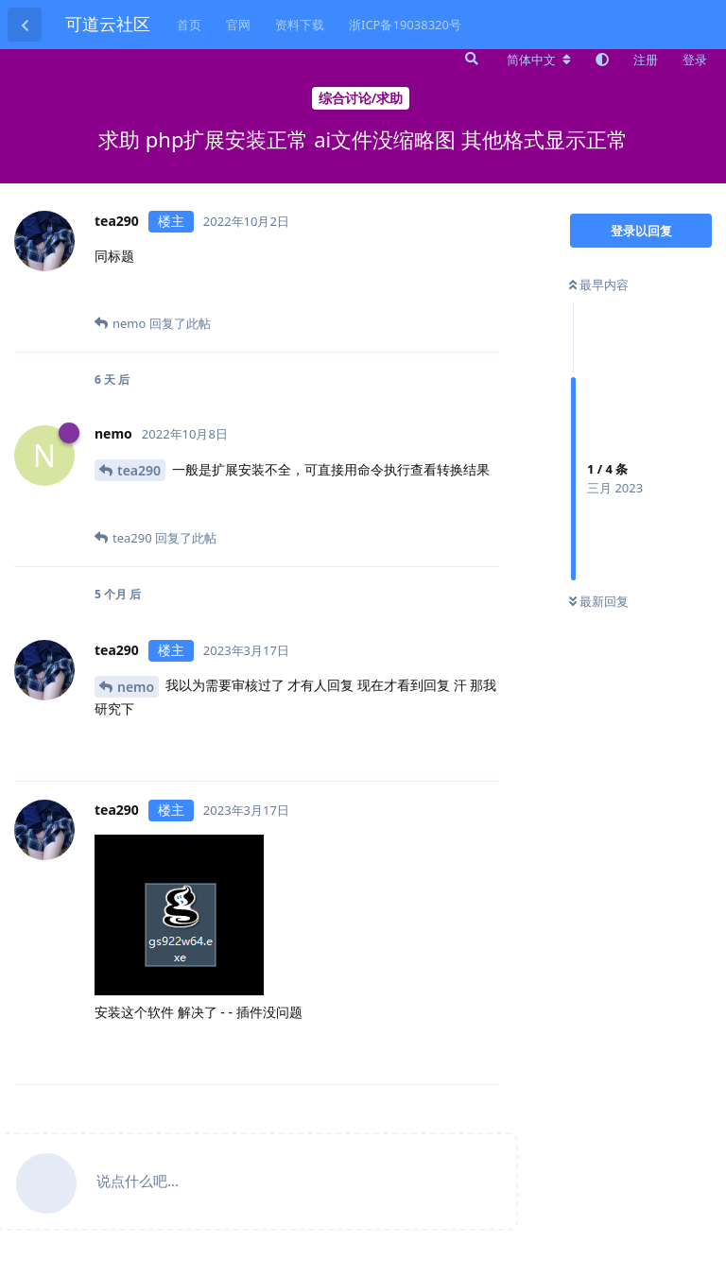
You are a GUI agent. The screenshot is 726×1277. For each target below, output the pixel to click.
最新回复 (599, 601)
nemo (135, 687)
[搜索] (470, 59)
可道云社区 (107, 23)
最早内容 (599, 284)
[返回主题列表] (25, 25)
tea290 (139, 470)
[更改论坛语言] (538, 60)
